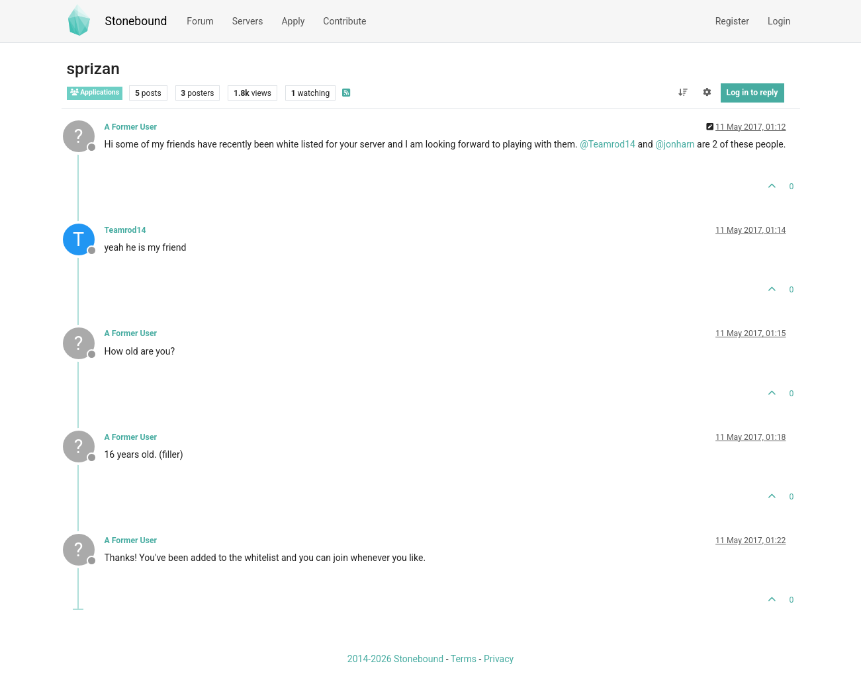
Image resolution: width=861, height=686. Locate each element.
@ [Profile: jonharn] (674, 144)
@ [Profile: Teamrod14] (607, 144)
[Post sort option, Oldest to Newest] (683, 92)
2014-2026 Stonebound (395, 659)
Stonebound (136, 21)
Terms (463, 659)
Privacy (499, 659)
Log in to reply (752, 92)
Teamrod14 (125, 230)
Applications (95, 92)
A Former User (131, 127)
